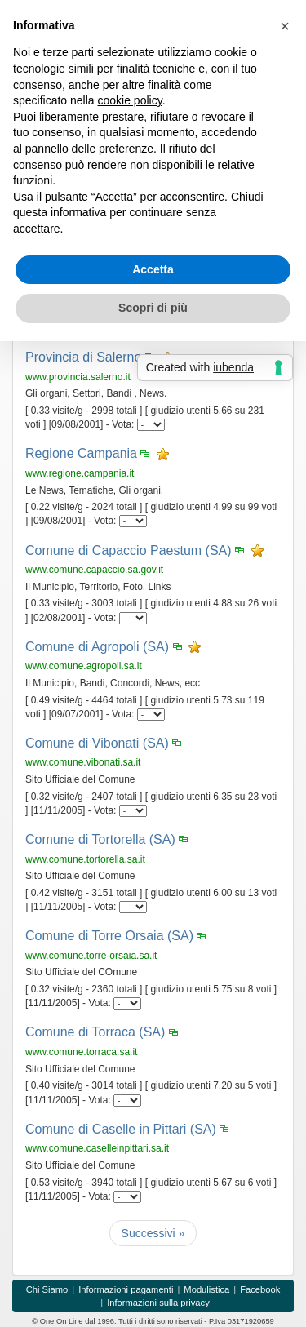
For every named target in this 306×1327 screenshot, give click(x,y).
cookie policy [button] (130, 100)
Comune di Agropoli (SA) (97, 647)
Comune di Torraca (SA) (95, 1032)
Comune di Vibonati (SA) (97, 743)
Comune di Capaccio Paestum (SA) (128, 550)
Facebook (260, 1289)
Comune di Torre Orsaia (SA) (109, 936)
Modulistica (206, 1289)
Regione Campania (81, 453)
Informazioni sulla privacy (158, 1302)
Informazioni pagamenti (125, 1289)
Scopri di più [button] (153, 307)
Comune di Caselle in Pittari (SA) (120, 1129)
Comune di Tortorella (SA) (100, 839)
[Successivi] (153, 1233)
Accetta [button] (153, 269)
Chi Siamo (47, 1289)
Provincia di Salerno (83, 357)
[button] (285, 26)
